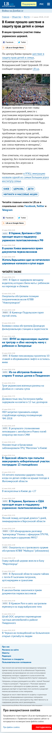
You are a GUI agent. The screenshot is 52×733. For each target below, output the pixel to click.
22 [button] (29, 81)
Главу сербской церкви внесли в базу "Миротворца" (23, 562)
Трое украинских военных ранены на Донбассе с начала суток (23, 387)
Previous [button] (3, 90)
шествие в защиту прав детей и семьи (23, 55)
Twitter (40, 206)
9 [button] (27, 77)
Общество (16, 17)
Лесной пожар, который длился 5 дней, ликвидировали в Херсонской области (24, 519)
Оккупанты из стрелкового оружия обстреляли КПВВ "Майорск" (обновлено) (25, 549)
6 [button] (19, 77)
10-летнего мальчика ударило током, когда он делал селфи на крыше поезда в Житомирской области (25, 478)
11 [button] (33, 77)
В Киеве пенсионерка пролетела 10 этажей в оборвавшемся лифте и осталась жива (25, 359)
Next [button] (48, 90)
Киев (6, 188)
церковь (18, 188)
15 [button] (44, 77)
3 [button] (10, 77)
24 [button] (34, 81)
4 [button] (13, 77)
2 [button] (7, 77)
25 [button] (37, 81)
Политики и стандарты (13, 659)
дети (31, 188)
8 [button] (24, 77)
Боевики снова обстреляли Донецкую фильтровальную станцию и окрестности (25, 327)
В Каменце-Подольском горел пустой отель (23, 314)
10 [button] (30, 77)
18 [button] (17, 81)
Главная (5, 17)
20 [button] (23, 81)
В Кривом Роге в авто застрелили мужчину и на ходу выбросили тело (24, 605)
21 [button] (26, 81)
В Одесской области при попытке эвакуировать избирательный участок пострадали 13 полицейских (26, 461)
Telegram (7, 210)
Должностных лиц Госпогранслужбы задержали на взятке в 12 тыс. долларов (24, 400)
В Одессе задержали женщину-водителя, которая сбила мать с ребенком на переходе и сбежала (25, 283)
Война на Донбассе (12, 10)
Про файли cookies (11, 727)
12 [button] (36, 77)
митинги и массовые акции (20, 194)
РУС (42, 4)
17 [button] (15, 81)
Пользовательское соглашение (16, 662)
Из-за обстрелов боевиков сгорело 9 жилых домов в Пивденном (26, 373)
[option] (26, 90)
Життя (27, 17)
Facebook (29, 206)
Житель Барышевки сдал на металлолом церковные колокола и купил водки (26, 261)
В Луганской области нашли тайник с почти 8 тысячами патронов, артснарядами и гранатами (25, 577)
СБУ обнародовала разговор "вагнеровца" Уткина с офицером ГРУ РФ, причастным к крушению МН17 (25, 534)
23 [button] (32, 81)
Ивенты (5, 652)
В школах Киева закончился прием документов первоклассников (22, 250)
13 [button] (39, 77)
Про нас (6, 646)
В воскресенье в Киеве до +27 (19, 491)
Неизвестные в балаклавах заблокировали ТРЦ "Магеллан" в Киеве (24, 446)
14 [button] (41, 77)
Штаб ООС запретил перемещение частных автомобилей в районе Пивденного (21, 620)
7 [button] (22, 77)
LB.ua (36, 69)
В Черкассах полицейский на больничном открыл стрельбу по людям (25, 634)
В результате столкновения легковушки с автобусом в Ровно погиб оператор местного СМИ (24, 431)
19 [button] (20, 81)
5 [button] (16, 77)
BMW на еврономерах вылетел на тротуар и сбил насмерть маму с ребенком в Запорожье (25, 342)
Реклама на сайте (10, 649)
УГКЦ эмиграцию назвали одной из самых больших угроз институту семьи (25, 177)
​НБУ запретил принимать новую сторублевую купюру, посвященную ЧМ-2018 (22, 415)
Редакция (6, 656)
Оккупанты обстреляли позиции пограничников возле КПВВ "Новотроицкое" (20, 299)
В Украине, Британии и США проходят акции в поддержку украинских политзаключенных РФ (22, 236)
